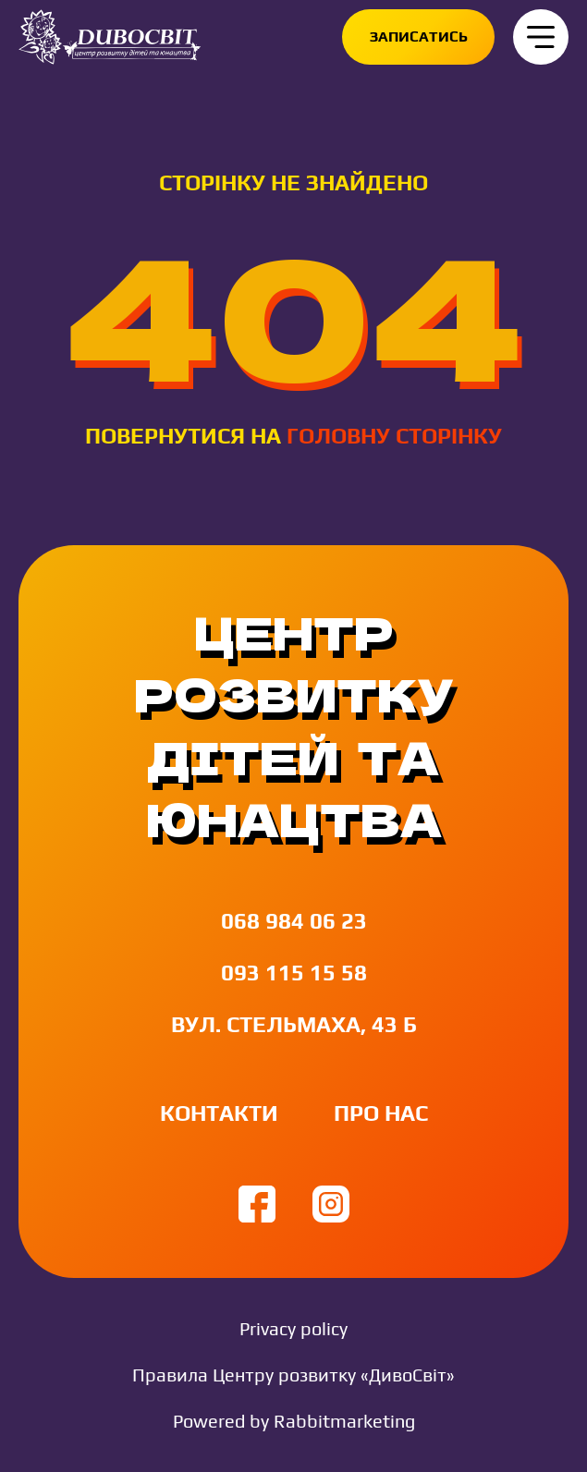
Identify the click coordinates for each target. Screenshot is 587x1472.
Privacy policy (293, 1328)
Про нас (381, 1113)
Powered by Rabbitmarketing (294, 1420)
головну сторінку (394, 435)
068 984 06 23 (294, 920)
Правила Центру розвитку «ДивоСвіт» (293, 1374)
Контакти (219, 1113)
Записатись (419, 36)
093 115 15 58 (294, 972)
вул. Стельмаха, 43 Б (294, 1024)
